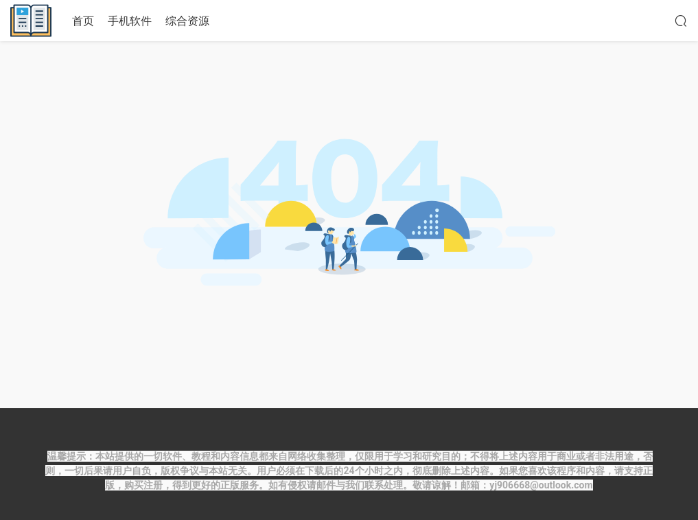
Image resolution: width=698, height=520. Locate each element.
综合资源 (187, 20)
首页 (83, 20)
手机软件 (130, 20)
